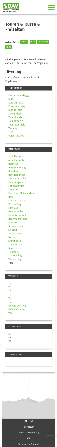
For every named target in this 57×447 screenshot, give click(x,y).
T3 (9, 294)
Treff (10, 132)
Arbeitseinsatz (16, 160)
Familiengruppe (17, 182)
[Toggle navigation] (51, 7)
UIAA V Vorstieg (16, 309)
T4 (9, 298)
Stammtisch (15, 113)
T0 (9, 283)
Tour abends (15, 117)
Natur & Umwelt (17, 215)
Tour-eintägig (15, 121)
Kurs (10, 99)
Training (43, 42)
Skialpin (12, 229)
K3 (9, 341)
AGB (29, 438)
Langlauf (13, 207)
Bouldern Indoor (17, 174)
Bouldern (13, 171)
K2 (33, 42)
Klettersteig (14, 204)
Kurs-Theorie (15, 110)
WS (10, 313)
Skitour (12, 237)
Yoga (24, 42)
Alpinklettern (15, 156)
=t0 (9, 47)
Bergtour (13, 163)
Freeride (13, 189)
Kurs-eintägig (15, 102)
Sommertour (15, 244)
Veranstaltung (16, 135)
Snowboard (14, 240)
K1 (9, 333)
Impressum (28, 427)
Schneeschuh (15, 226)
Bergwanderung (17, 167)
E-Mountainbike (17, 178)
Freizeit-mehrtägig (18, 95)
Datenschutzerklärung (28, 432)
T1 (9, 287)
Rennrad (13, 222)
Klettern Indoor (16, 200)
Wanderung (14, 259)
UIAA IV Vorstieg (17, 305)
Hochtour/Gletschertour (21, 193)
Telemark (13, 251)
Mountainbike (16, 211)
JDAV (10, 196)
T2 (9, 291)
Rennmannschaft (17, 218)
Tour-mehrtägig (16, 124)
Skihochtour (15, 233)
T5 (9, 302)
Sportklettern (15, 248)
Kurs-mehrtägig (16, 106)
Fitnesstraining (16, 185)
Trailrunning (15, 255)
